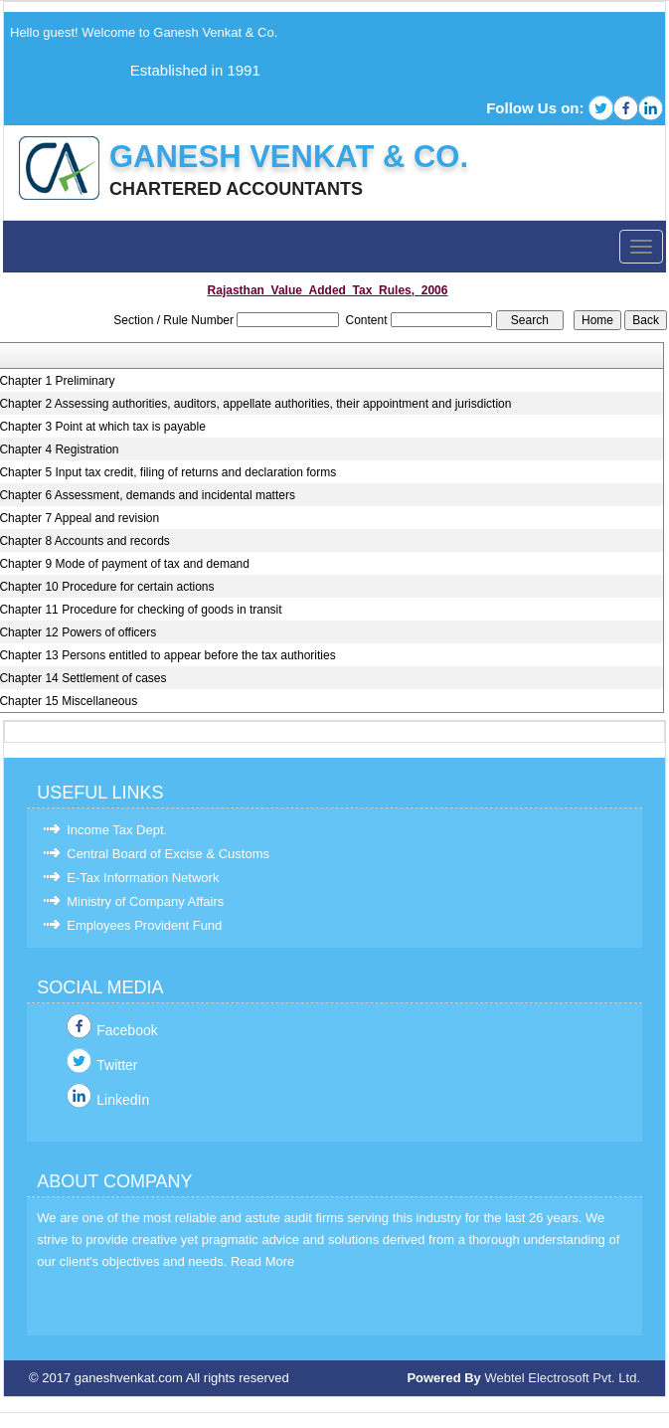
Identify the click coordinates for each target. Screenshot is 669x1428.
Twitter (116, 1065)
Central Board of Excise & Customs (168, 853)
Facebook (126, 1030)
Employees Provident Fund (144, 925)
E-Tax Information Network (143, 877)
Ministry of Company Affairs (145, 901)
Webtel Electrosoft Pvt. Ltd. (562, 1377)
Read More (262, 1261)
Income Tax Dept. (117, 829)
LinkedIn (122, 1100)
